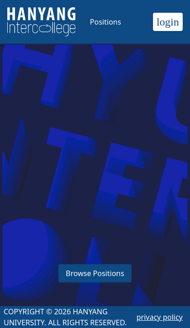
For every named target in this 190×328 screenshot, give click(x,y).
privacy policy (160, 317)
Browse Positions (95, 273)
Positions (105, 22)
